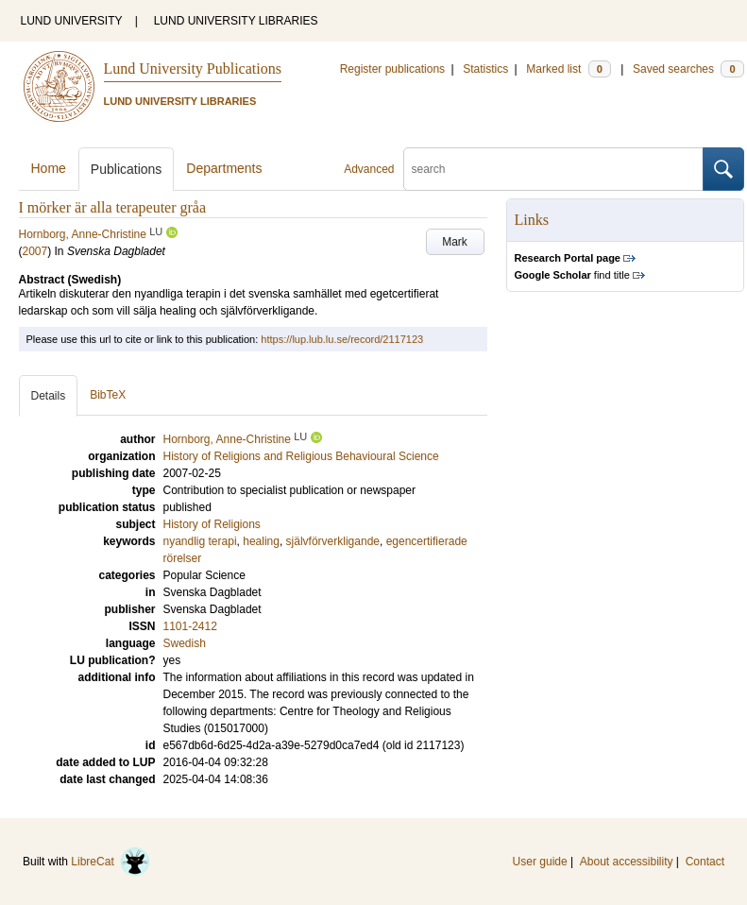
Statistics (485, 69)
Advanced (369, 169)
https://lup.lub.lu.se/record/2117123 (342, 339)
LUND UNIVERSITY (72, 20)
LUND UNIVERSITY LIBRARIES (236, 20)
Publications (126, 169)
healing (261, 541)
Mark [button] (454, 241)
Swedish (184, 643)
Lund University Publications (192, 68)
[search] (553, 169)
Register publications (392, 69)
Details (48, 395)
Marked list (568, 69)
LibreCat (110, 861)
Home (48, 168)
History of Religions (212, 524)
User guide (540, 861)
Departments (224, 168)
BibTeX (108, 394)
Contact (705, 861)
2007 (35, 251)
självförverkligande (333, 541)
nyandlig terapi (200, 541)
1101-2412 (190, 626)
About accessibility (626, 861)
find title (572, 275)
